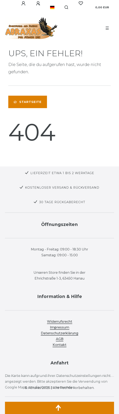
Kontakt (59, 345)
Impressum (59, 327)
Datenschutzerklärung (59, 333)
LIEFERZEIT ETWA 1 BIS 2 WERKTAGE (62, 173)
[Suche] (66, 7)
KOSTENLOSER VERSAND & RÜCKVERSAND (62, 187)
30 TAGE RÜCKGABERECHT (62, 202)
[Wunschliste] (81, 3)
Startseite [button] (28, 102)
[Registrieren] (38, 3)
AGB (59, 339)
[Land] (52, 7)
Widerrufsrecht (59, 322)
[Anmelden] (23, 3)
